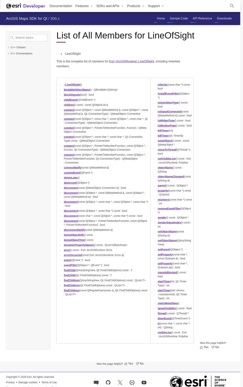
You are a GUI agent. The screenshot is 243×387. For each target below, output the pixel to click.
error (67, 250)
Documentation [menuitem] (61, 6)
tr (159, 323)
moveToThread (167, 149)
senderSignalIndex (169, 222)
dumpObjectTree (74, 239)
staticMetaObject (168, 303)
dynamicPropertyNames (79, 244)
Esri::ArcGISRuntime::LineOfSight (131, 61)
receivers (163, 199)
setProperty (165, 254)
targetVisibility (167, 308)
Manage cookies (28, 382)
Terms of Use (49, 382)
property (163, 190)
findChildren (71, 280)
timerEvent (164, 318)
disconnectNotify (74, 229)
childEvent (70, 99)
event (67, 260)
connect (69, 109)
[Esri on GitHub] (108, 382)
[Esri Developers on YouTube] (144, 382)
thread (162, 313)
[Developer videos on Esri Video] (132, 382)
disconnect (71, 187)
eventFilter (70, 265)
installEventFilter (168, 93)
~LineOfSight (72, 84)
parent (162, 185)
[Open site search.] (232, 6)
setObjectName (167, 231)
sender (162, 217)
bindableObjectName (77, 89)
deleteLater (71, 177)
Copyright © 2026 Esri (19, 376)
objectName (165, 167)
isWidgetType (166, 120)
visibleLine (164, 332)
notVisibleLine (167, 158)
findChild (69, 270)
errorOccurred (73, 255)
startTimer (164, 281)
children (69, 104)
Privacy (10, 382)
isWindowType (167, 125)
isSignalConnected (169, 111)
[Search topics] (28, 37)
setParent (164, 249)
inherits (162, 84)
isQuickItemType (168, 102)
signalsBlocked (167, 272)
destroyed (70, 182)
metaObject (165, 140)
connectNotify (72, 167)
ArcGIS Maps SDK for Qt (26, 18)
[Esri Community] (96, 382)
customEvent (72, 172)
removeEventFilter (169, 208)
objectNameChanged (171, 176)
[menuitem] (84, 6)
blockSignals (72, 94)
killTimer (163, 130)
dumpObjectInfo (74, 234)
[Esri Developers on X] (120, 382)
